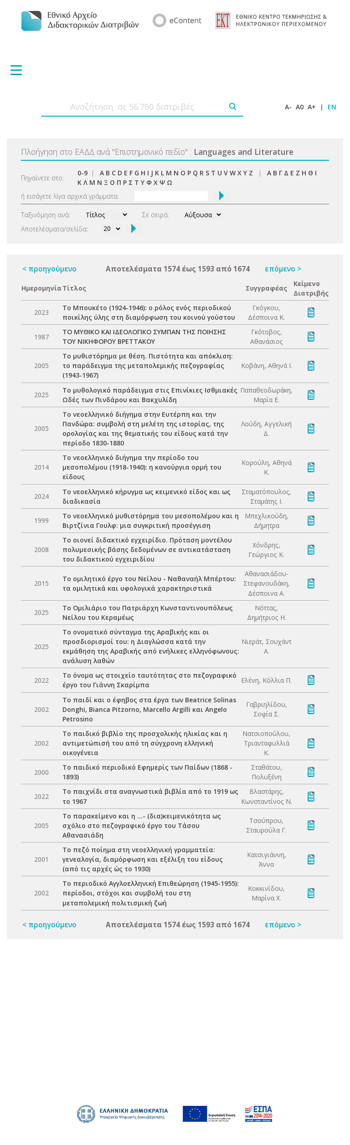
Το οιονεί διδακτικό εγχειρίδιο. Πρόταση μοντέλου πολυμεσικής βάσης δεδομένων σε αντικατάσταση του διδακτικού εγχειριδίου (147, 549)
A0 (300, 106)
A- (288, 106)
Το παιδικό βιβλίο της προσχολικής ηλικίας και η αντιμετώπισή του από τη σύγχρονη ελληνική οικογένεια (144, 743)
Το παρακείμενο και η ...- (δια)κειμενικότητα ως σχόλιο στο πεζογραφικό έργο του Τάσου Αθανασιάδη (141, 825)
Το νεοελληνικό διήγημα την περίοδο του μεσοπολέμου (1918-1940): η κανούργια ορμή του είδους (141, 467)
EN (332, 106)
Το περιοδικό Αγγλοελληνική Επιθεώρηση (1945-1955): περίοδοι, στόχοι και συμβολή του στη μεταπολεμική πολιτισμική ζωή (150, 893)
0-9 (82, 173)
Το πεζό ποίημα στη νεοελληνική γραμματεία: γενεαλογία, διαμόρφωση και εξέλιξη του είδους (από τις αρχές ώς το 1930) (142, 859)
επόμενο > (283, 269)
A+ (312, 106)
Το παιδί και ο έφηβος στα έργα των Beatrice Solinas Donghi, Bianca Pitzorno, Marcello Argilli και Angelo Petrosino (149, 709)
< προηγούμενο (49, 269)
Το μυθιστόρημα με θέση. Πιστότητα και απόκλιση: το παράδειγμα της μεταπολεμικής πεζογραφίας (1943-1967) (147, 365)
